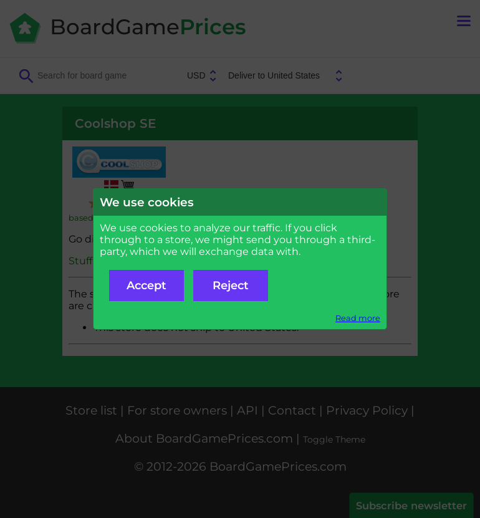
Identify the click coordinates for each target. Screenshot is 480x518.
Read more (357, 318)
